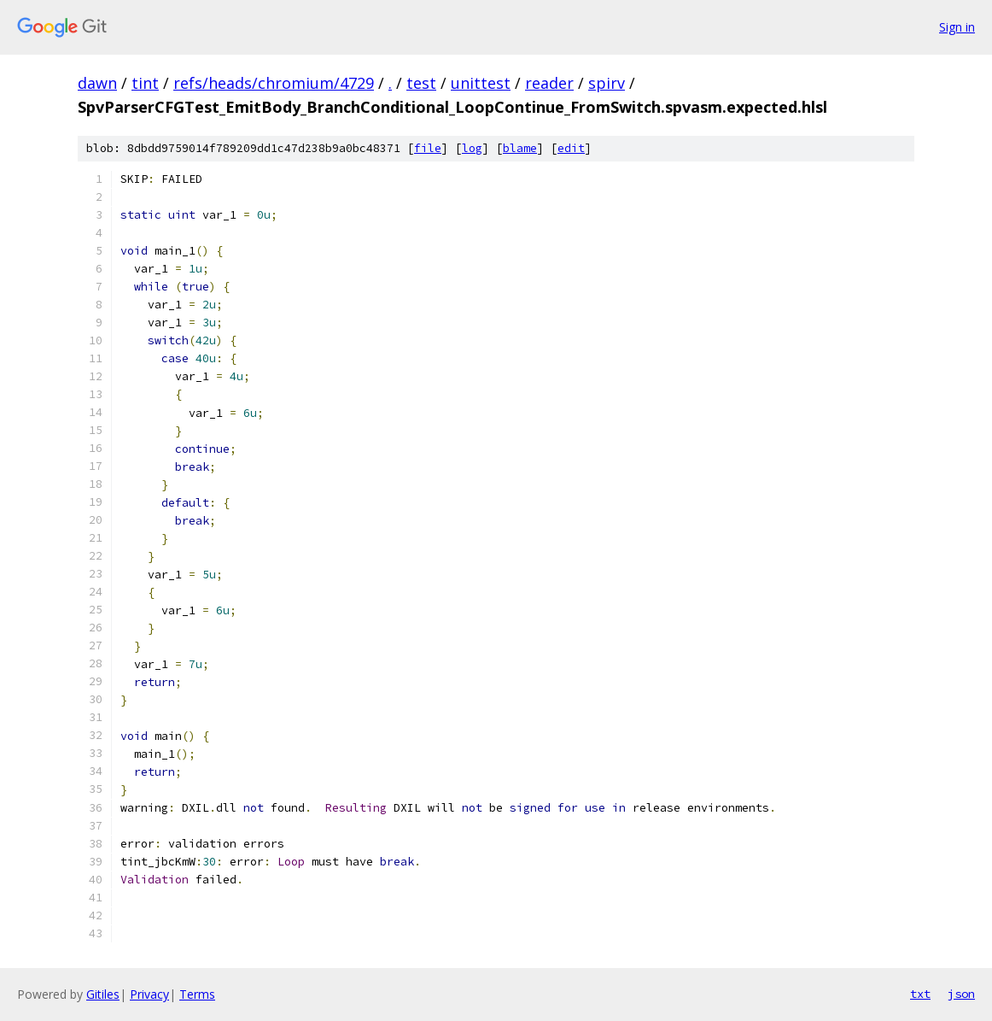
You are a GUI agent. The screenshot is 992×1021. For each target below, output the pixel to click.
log (472, 148)
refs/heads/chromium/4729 (273, 83)
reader (549, 83)
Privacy (149, 994)
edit (571, 148)
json (961, 993)
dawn (97, 83)
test (421, 83)
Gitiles (103, 994)
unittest (481, 83)
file (427, 148)
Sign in (957, 27)
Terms (197, 994)
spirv (606, 83)
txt (920, 993)
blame (520, 148)
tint (145, 83)
